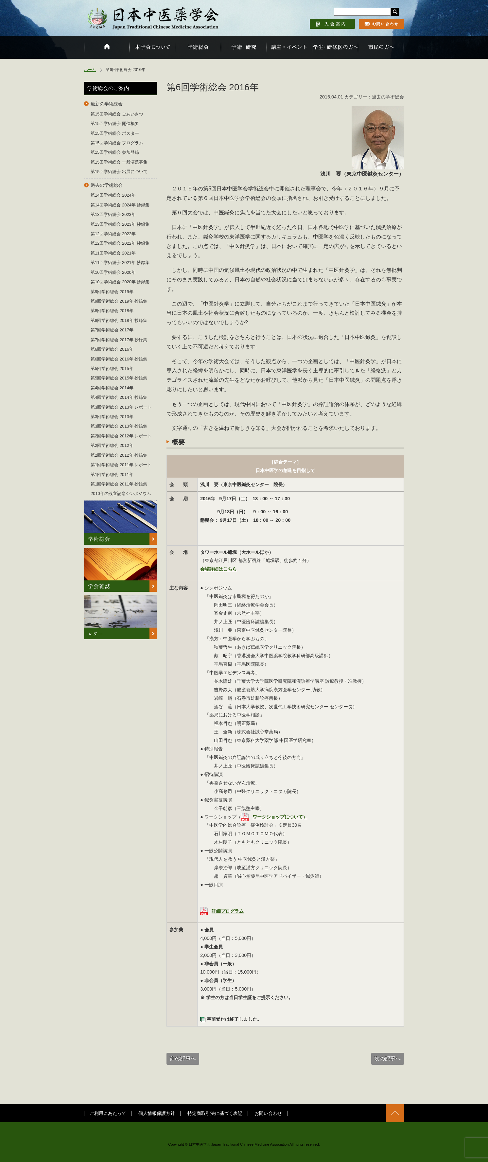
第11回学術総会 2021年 (113, 253)
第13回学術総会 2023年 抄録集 (120, 224)
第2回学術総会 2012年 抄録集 (119, 455)
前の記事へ (183, 1058)
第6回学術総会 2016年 (112, 349)
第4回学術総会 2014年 (112, 387)
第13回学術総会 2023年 (113, 214)
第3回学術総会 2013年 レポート (121, 407)
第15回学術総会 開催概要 (115, 123)
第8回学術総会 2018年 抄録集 (119, 320)
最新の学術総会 (107, 103)
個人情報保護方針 (156, 1113)
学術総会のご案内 (108, 88)
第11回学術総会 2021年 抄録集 (120, 262)
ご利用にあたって (108, 1113)
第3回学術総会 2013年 (112, 416)
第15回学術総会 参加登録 (115, 152)
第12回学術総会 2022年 (113, 233)
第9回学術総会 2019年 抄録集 (119, 301)
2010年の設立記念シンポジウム (121, 493)
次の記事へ (388, 1058)
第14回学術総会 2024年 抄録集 (120, 204)
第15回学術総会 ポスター (115, 133)
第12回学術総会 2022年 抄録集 (120, 243)
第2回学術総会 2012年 (112, 445)
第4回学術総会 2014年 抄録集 (119, 397)
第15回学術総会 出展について (119, 171)
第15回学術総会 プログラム (117, 142)
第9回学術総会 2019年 (112, 291)
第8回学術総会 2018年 (112, 310)
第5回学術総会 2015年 (112, 368)
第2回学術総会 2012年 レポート (121, 435)
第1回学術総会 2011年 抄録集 (119, 484)
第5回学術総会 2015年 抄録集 (119, 378)
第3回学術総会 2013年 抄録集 (119, 426)
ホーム (90, 69)
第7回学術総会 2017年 (112, 329)
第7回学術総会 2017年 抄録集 (119, 339)
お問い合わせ (268, 1113)
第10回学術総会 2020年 (113, 272)
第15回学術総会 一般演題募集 (119, 162)
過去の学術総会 (107, 185)
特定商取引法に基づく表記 (214, 1113)
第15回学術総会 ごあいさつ (117, 114)
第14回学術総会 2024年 (113, 195)
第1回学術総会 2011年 (112, 474)
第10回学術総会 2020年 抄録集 (120, 281)
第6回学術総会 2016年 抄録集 (119, 359)
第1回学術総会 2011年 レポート (121, 464)
